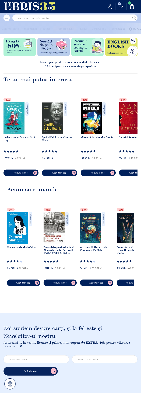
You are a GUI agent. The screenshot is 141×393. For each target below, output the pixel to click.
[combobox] (75, 17)
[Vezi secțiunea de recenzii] (11, 151)
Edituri (84, 28)
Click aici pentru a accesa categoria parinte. (70, 66)
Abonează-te (117, 28)
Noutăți (45, 28)
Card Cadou (99, 28)
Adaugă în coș (25, 173)
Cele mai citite (10, 28)
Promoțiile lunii (65, 28)
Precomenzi (29, 28)
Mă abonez (40, 371)
